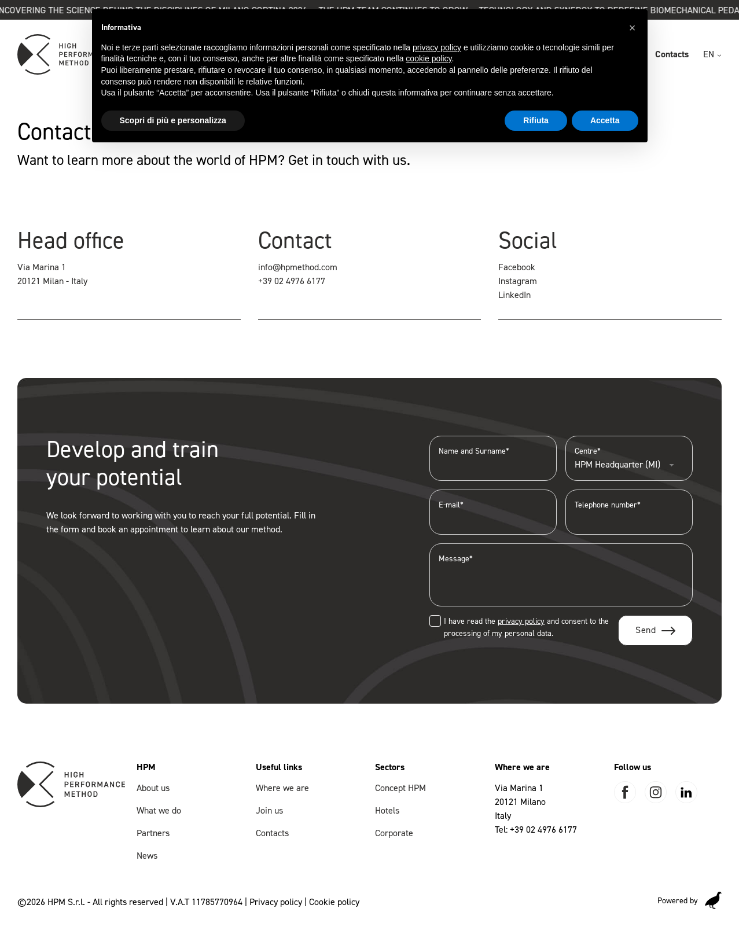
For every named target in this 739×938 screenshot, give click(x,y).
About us (153, 788)
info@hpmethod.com (297, 267)
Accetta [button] (605, 120)
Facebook (516, 267)
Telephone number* (629, 511)
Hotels (387, 810)
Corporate (394, 833)
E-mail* (493, 511)
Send (645, 630)
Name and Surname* (493, 458)
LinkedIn (514, 295)
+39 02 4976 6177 (291, 281)
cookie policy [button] (428, 58)
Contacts (672, 54)
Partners (153, 833)
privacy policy (521, 621)
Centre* (629, 458)
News (147, 855)
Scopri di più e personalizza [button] (173, 120)
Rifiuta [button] (536, 120)
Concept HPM (400, 788)
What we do (159, 810)
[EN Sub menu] (719, 55)
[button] (632, 28)
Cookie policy (334, 902)
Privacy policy (275, 902)
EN (708, 54)
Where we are (282, 788)
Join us (269, 810)
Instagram (517, 281)
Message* (561, 575)
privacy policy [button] (437, 47)
